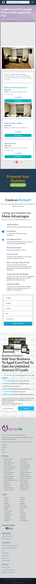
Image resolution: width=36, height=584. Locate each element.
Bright (6, 509)
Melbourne (23, 497)
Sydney (6, 497)
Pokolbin (6, 520)
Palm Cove (23, 518)
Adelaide (22, 499)
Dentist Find (23, 470)
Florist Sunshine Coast (10, 466)
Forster (22, 511)
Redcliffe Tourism (24, 486)
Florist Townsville (25, 464)
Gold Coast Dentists (9, 472)
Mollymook (7, 518)
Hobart (6, 503)
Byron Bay (23, 505)
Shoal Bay (22, 513)
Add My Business (18, 185)
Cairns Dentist (8, 474)
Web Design (5, 555)
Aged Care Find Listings (18, 582)
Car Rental (23, 461)
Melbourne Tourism (9, 488)
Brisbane (6, 499)
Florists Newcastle (25, 466)
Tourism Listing (8, 459)
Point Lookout (8, 514)
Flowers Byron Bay (9, 463)
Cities (3, 449)
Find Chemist (7, 461)
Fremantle (7, 516)
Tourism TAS (7, 486)
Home (3, 19)
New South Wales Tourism (11, 480)
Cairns (21, 509)
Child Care (6, 482)
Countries (4, 445)
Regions (4, 447)
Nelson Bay (7, 505)
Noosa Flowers (8, 464)
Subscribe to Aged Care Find (9, 548)
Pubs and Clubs (24, 482)
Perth (5, 501)
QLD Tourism (23, 480)
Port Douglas (8, 511)
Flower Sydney (24, 463)
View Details (18, 100)
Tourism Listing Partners (26, 459)
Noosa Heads (23, 507)
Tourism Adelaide (8, 478)
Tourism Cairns (24, 489)
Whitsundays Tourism (25, 476)
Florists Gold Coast (9, 468)
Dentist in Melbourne (25, 472)
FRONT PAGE (5, 538)
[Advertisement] (18, 34)
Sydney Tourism (24, 484)
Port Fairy (23, 514)
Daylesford (7, 513)
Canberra (22, 503)
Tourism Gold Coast (25, 478)
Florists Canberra (24, 468)
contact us (15, 545)
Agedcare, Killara (11, 19)
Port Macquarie (24, 520)
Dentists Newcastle (9, 476)
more (21, 162)
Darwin (22, 501)
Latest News (5, 553)
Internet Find (7, 470)
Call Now (18, 97)
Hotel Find (6, 484)
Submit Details (18, 323)
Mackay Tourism (24, 488)
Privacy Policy (6, 560)
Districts (4, 452)
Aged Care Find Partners (8, 572)
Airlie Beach (23, 516)
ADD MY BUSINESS (7, 536)
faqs (8, 558)
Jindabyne (7, 507)
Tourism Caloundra (9, 489)
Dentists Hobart (24, 474)
